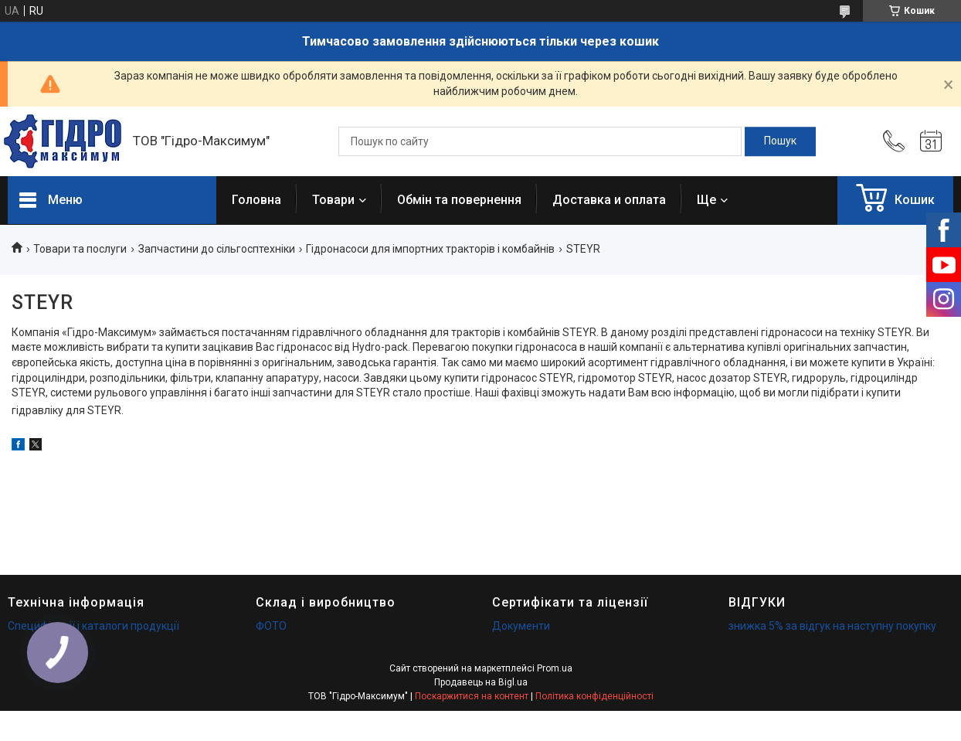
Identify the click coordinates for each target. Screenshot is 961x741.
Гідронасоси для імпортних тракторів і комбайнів (430, 249)
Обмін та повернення (459, 199)
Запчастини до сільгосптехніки (216, 249)
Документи (521, 626)
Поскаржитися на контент (471, 696)
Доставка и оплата (609, 199)
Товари (333, 199)
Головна (256, 199)
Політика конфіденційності (594, 696)
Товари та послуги (80, 249)
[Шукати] (780, 141)
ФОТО (271, 626)
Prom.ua (554, 668)
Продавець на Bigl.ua (481, 682)
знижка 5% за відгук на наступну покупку (832, 626)
